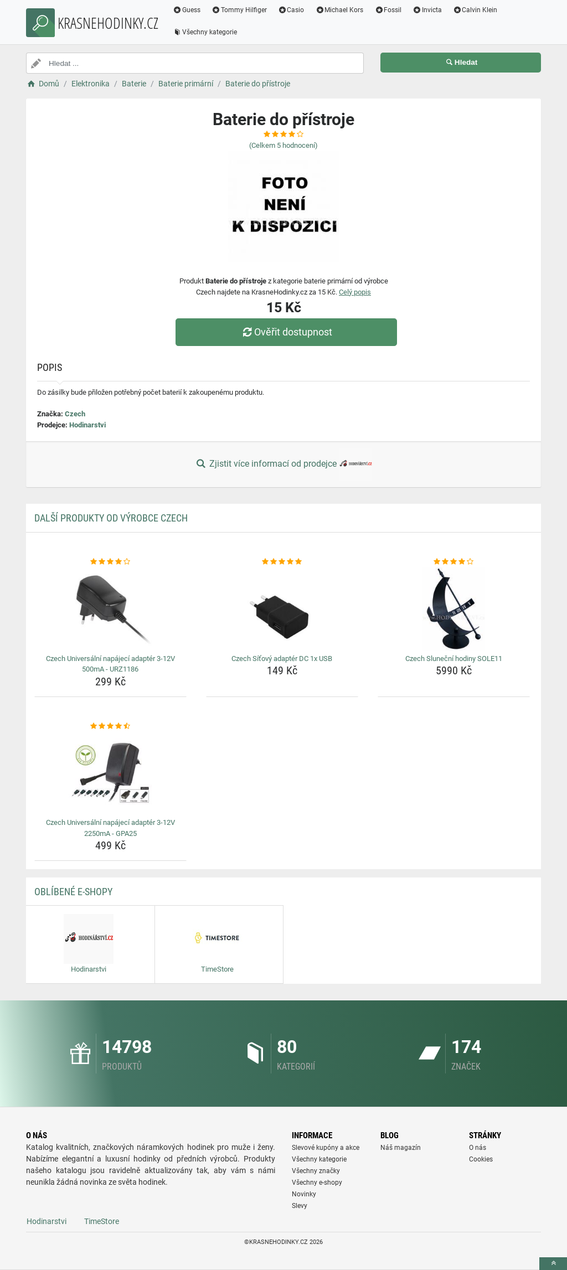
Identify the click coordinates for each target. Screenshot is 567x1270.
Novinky (304, 1194)
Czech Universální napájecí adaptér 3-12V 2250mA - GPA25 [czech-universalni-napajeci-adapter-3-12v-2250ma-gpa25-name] (110, 828)
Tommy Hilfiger (239, 10)
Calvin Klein (475, 10)
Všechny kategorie (205, 32)
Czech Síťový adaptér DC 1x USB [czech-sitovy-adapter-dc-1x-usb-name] (281, 658)
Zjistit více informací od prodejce (283, 464)
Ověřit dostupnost (286, 331)
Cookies (481, 1159)
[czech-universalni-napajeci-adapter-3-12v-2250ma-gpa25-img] (110, 772)
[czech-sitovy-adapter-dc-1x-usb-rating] (282, 561)
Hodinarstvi (87, 425)
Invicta (427, 10)
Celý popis (355, 292)
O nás (477, 1148)
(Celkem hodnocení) (283, 145)
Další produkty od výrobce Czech (111, 518)
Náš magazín (400, 1148)
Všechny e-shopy (317, 1182)
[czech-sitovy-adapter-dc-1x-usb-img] (282, 609)
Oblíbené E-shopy (73, 891)
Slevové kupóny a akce (325, 1148)
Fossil (387, 10)
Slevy (299, 1206)
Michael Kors (339, 10)
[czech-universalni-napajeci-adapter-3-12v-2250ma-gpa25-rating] (110, 726)
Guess (186, 10)
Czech (75, 414)
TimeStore (101, 1221)
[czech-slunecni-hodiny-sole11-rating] (453, 561)
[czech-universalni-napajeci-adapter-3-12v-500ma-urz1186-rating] (110, 561)
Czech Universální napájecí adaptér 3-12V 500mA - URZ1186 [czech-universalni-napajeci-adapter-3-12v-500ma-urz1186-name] (110, 664)
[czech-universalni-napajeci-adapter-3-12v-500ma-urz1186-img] (110, 609)
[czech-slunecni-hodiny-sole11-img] (453, 609)
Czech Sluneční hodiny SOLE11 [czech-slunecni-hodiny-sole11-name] (453, 658)
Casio (291, 10)
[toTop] (553, 1263)
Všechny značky (316, 1171)
